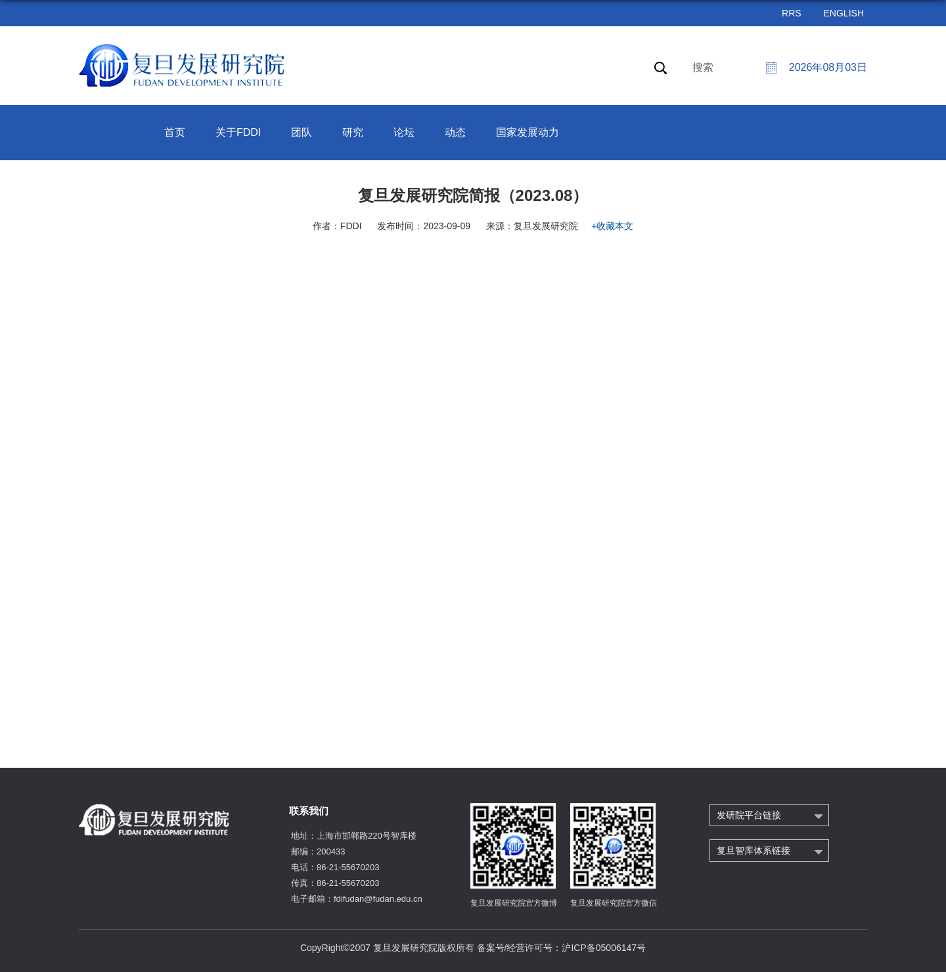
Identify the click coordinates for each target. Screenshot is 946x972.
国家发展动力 (527, 132)
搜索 (702, 67)
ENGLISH (844, 13)
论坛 (404, 132)
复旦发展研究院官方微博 (513, 903)
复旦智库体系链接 (753, 850)
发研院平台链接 (749, 815)
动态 (455, 132)
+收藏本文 (612, 226)
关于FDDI (238, 132)
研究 (352, 132)
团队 (301, 132)
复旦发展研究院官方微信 (613, 903)
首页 (174, 132)
